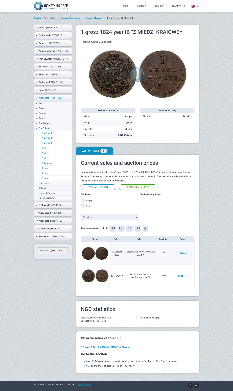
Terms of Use (84, 384)
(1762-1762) (48, 74)
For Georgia (43, 123)
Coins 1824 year (94, 18)
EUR (113, 228)
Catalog (141, 6)
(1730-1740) (52, 50)
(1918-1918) (49, 236)
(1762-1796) (49, 82)
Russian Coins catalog (45, 18)
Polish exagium (45, 198)
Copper (41, 113)
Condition (164, 239)
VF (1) (89, 200)
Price (183, 239)
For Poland (42, 128)
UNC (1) (89, 206)
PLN (130, 228)
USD (138, 228)
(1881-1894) (50, 220)
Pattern (41, 118)
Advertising (178, 6)
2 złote (45, 153)
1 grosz (45, 178)
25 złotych (47, 138)
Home (125, 6)
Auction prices (94, 151)
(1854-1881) (50, 212)
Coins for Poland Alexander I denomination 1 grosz (109, 361)
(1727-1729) (47, 43)
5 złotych (46, 148)
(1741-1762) (48, 66)
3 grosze (46, 173)
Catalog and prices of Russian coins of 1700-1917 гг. (110, 366)
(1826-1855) (49, 205)
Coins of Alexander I (71, 18)
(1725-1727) (49, 35)
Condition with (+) (150, 318)
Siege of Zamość (45, 193)
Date (117, 239)
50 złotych (47, 133)
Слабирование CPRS (138, 187)
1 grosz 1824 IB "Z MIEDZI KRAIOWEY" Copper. (106, 347)
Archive (159, 6)
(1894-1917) (49, 228)
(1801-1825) (49, 97)
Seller (140, 239)
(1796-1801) (46, 90)
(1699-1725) (47, 27)
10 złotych (47, 143)
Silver (40, 108)
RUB (121, 228)
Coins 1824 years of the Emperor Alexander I (158, 361)
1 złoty (45, 158)
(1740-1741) (53, 58)
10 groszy (47, 163)
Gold (39, 103)
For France (42, 183)
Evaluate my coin (98, 187)
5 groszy (46, 168)
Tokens (41, 188)
